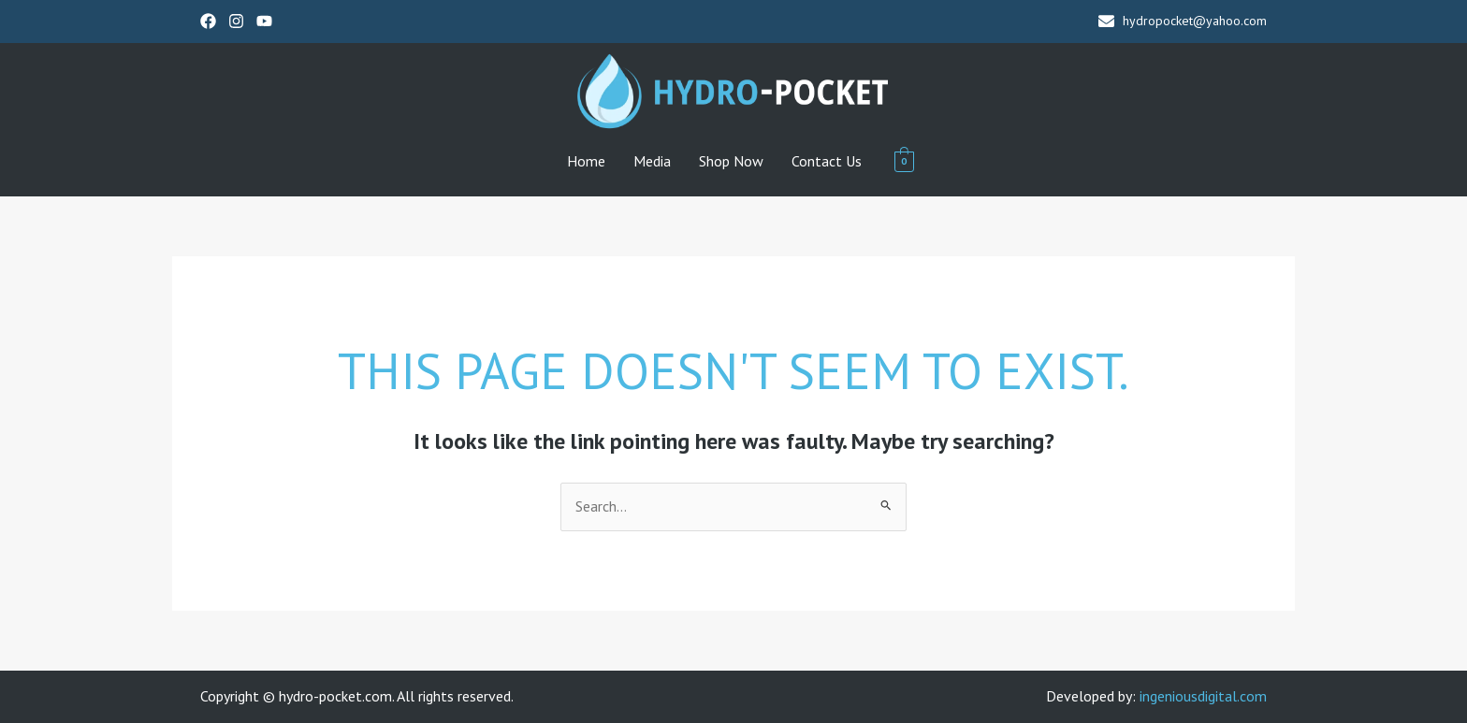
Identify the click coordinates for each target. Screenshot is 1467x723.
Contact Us (827, 161)
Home (586, 161)
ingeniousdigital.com (1203, 696)
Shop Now (731, 161)
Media (652, 161)
